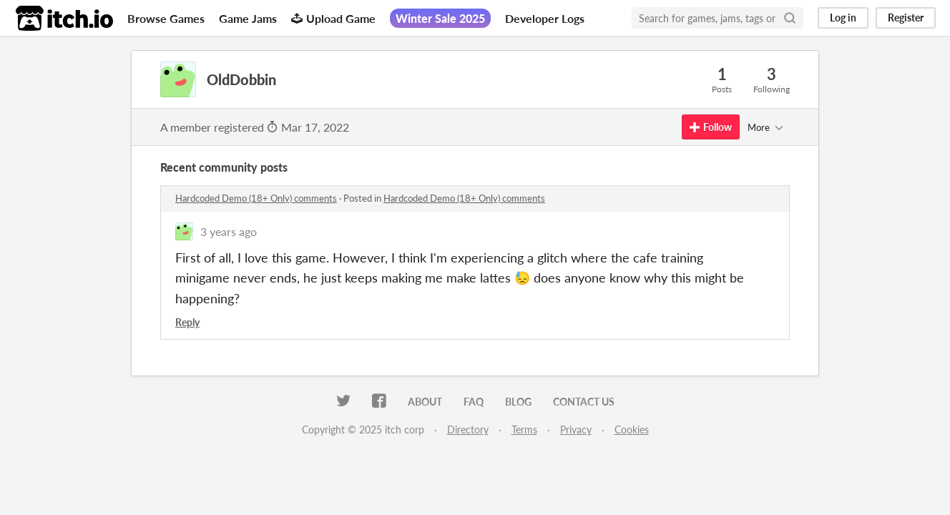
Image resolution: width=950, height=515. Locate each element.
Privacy (576, 429)
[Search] (789, 18)
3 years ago (228, 231)
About (425, 402)
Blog (518, 402)
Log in (843, 17)
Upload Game (333, 18)
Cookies (631, 429)
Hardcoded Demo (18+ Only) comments (256, 198)
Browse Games (166, 18)
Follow (711, 127)
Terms (524, 429)
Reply (187, 322)
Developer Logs (544, 18)
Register (906, 17)
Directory (468, 429)
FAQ (474, 402)
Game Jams (248, 18)
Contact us (583, 402)
